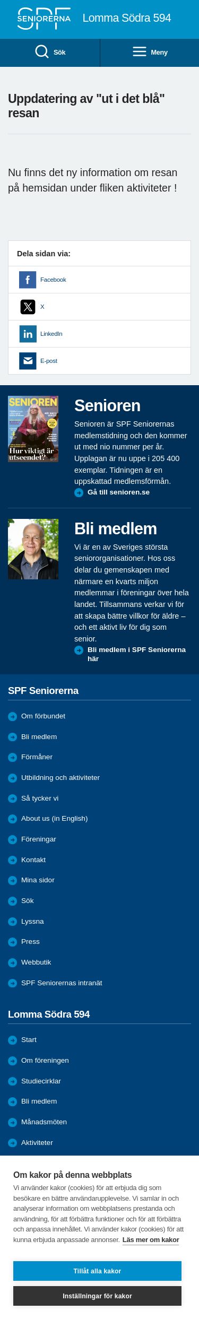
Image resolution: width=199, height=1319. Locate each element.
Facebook (53, 279)
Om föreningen (45, 1060)
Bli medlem (39, 737)
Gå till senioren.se (119, 492)
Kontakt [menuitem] (33, 860)
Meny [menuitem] (150, 52)
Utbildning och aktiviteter (60, 778)
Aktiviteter (37, 1143)
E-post (48, 361)
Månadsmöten (44, 1122)
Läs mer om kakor (151, 1240)
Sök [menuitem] (49, 52)
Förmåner (37, 757)
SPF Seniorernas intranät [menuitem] (61, 983)
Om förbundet (43, 716)
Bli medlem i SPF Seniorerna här (137, 654)
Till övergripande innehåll (0, 0)
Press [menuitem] (30, 941)
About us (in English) (54, 818)
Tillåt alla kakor (98, 1271)
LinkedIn (51, 334)
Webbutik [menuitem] (36, 962)
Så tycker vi (39, 798)
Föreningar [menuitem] (38, 839)
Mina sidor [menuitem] (38, 880)
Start (29, 1040)
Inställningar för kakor (97, 1296)
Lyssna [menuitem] (32, 921)
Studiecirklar (41, 1081)
